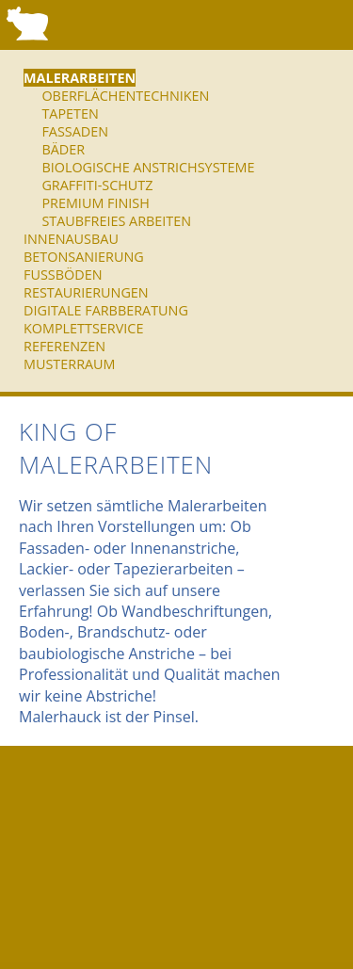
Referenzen (64, 346)
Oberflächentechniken (125, 96)
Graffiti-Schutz (96, 185)
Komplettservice (83, 328)
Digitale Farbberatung (106, 310)
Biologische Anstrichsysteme (147, 167)
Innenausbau (71, 239)
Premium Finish (95, 203)
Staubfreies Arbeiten (116, 221)
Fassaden (74, 131)
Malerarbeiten (80, 78)
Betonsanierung (84, 257)
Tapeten (69, 113)
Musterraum (70, 364)
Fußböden (63, 274)
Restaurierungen (86, 292)
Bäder (63, 149)
